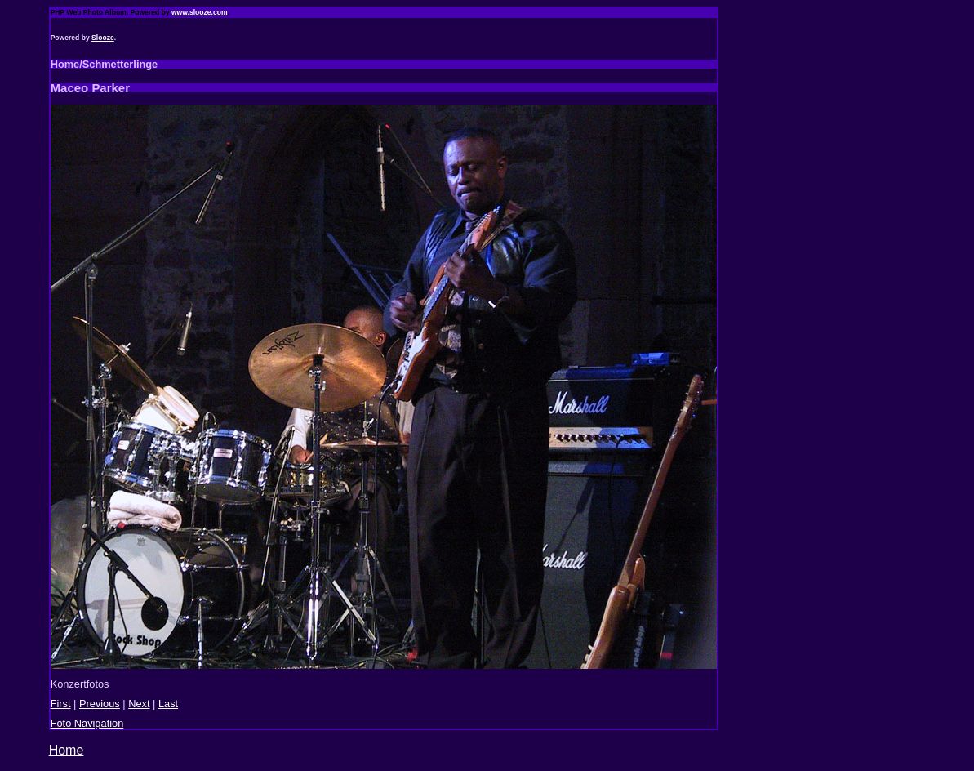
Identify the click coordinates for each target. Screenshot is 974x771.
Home (66, 750)
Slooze (102, 37)
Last (168, 703)
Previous (99, 703)
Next (138, 703)
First (61, 703)
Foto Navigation (87, 723)
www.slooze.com (199, 12)
